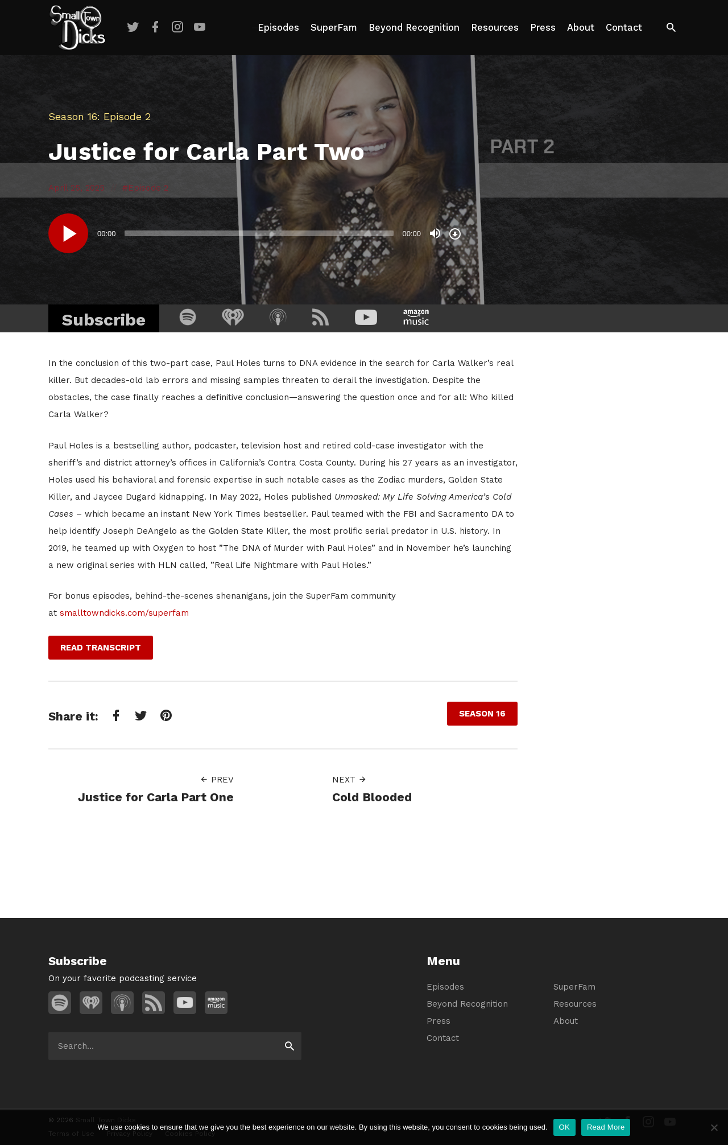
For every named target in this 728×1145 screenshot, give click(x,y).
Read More (606, 1127)
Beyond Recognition (414, 27)
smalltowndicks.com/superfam (124, 613)
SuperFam (334, 27)
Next (349, 780)
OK (564, 1127)
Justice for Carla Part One (156, 797)
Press (543, 27)
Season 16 (72, 116)
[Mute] (435, 233)
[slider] (259, 233)
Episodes (278, 27)
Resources (495, 27)
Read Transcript (100, 647)
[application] (256, 233)
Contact (624, 27)
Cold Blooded (372, 797)
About (580, 27)
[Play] (68, 233)
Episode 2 (148, 188)
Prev (217, 780)
